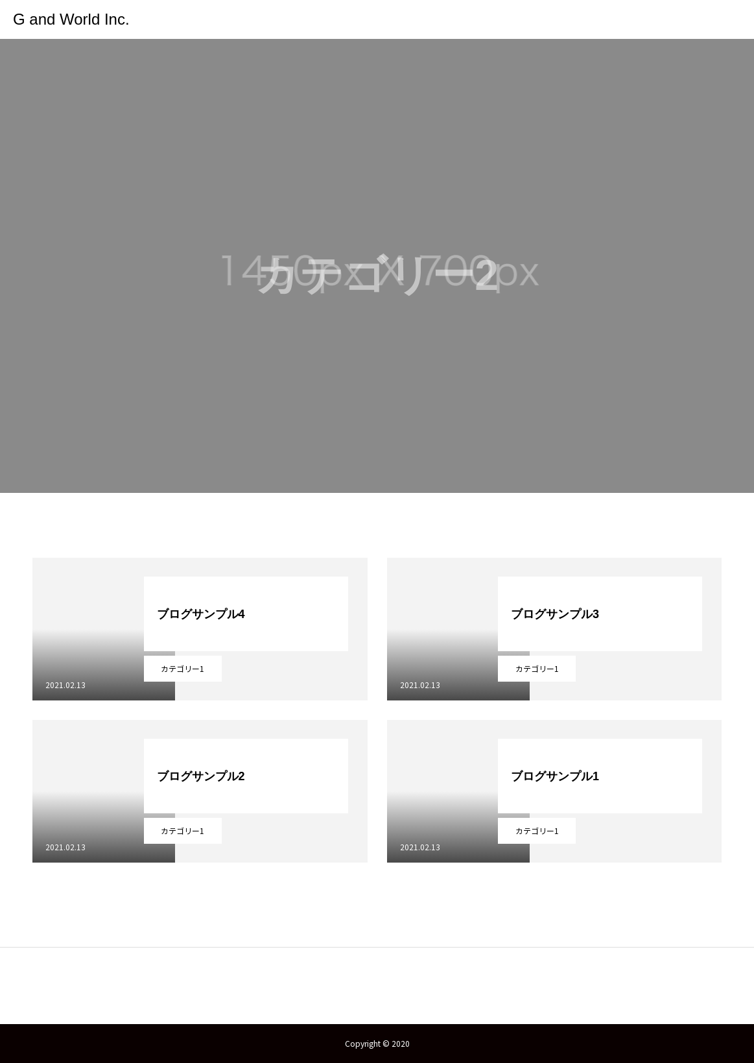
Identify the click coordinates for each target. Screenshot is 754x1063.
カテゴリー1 (182, 668)
